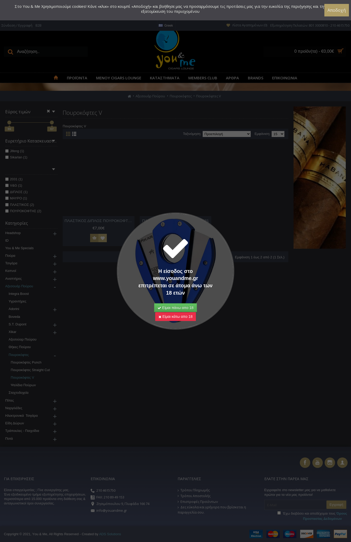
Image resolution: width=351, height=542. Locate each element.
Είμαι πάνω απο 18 (175, 300)
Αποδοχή (336, 10)
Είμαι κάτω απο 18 (175, 309)
